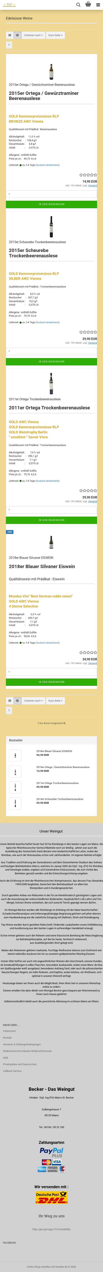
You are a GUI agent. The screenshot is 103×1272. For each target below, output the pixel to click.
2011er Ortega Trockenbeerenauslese (34, 399)
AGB (5, 1057)
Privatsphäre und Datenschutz (20, 1064)
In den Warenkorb (51, 204)
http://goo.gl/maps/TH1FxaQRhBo (51, 1229)
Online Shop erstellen (39, 1266)
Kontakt (7, 1037)
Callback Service (12, 1070)
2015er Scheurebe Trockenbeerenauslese (37, 242)
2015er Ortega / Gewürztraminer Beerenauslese (42, 85)
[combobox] (33, 35)
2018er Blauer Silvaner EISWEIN (31, 558)
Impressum (9, 1030)
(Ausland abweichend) (48, 165)
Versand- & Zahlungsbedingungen (22, 1044)
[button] (10, 35)
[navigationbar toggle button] (98, 5)
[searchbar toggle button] (78, 5)
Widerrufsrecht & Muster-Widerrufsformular (27, 1051)
